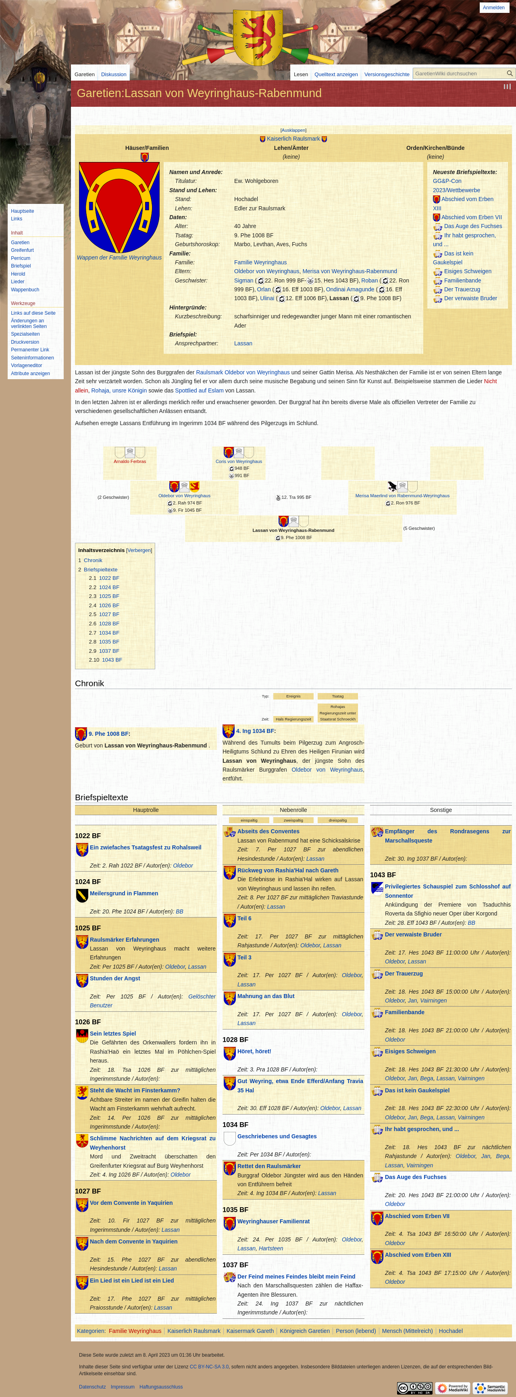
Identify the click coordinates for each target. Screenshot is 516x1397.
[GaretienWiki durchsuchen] (464, 73)
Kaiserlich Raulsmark (293, 138)
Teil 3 (244, 957)
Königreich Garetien (305, 1331)
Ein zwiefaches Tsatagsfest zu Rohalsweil (146, 847)
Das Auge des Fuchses (473, 226)
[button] (294, 130)
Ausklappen (293, 130)
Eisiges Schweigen (468, 271)
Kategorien (90, 1331)
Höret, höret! (254, 1051)
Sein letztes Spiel (113, 1033)
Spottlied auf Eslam (199, 390)
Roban (369, 280)
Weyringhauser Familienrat (273, 1221)
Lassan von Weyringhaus (259, 761)
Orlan (264, 289)
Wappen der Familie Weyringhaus (119, 257)
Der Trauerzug (462, 289)
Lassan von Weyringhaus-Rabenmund (293, 530)
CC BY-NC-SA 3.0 (209, 1367)
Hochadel (451, 1331)
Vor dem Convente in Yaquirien (131, 1203)
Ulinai (267, 298)
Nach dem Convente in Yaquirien (134, 1241)
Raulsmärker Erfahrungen (124, 939)
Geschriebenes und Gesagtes (277, 1136)
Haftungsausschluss (161, 1387)
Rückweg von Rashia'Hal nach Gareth (288, 870)
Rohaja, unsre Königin (119, 390)
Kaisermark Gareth (250, 1331)
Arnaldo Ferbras (130, 461)
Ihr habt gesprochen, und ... (422, 1129)
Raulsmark (209, 372)
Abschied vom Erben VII (471, 217)
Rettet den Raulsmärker (269, 1166)
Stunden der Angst (115, 978)
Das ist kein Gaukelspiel (417, 1090)
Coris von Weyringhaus (239, 461)
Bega (426, 1078)
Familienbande (462, 280)
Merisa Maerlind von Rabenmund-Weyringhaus (403, 495)
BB (179, 911)
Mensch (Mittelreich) (407, 1331)
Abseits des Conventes (268, 831)
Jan (412, 1000)
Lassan (339, 298)
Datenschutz (92, 1387)
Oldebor (183, 865)
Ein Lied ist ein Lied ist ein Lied (132, 1280)
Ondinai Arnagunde (350, 289)
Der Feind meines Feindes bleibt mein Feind (296, 1276)
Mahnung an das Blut (266, 996)
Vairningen (433, 1000)
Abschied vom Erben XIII (418, 1255)
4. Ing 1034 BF (255, 731)
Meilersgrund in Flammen (124, 893)
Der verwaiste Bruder (470, 298)
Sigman (243, 280)
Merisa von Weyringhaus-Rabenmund (349, 271)
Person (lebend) (356, 1331)
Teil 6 (244, 918)
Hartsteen (271, 1248)
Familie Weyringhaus (260, 262)
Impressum (123, 1387)
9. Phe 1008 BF (109, 734)
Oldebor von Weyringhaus (267, 271)
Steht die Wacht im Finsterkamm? (135, 1090)
